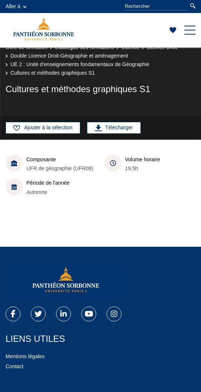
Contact (14, 366)
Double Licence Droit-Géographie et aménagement (69, 56)
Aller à (16, 6)
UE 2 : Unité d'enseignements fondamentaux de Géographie (79, 64)
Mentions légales (25, 356)
